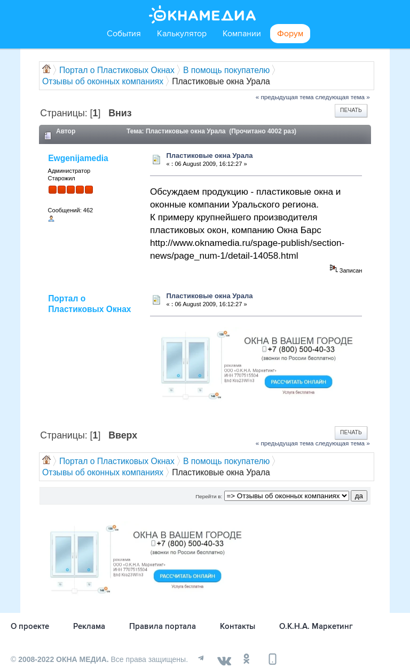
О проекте (30, 626)
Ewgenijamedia (78, 158)
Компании (242, 33)
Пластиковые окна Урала (209, 155)
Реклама (89, 626)
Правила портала (162, 626)
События (124, 33)
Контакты (237, 626)
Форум (290, 33)
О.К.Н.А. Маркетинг (316, 626)
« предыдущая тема (285, 96)
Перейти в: (208, 496)
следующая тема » (343, 96)
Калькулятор (182, 33)
